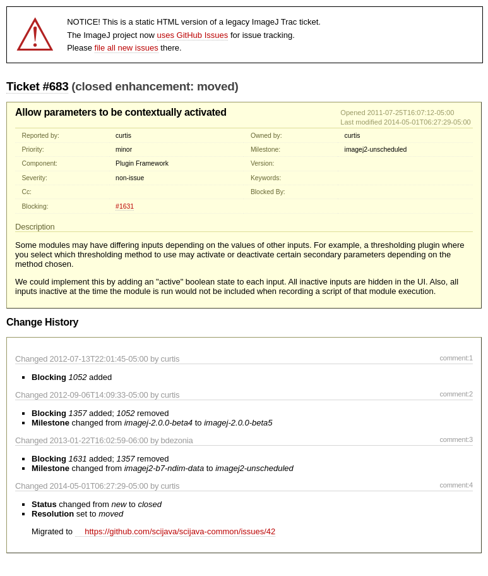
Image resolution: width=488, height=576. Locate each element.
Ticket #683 (37, 86)
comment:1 (456, 358)
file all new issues (126, 47)
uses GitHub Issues (193, 35)
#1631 (125, 206)
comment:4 (456, 485)
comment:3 (456, 439)
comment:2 (456, 394)
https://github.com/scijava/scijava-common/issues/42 (175, 531)
